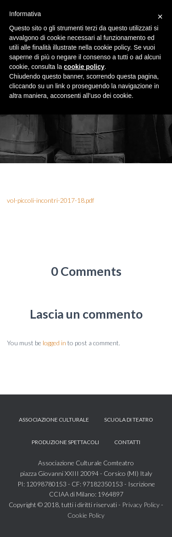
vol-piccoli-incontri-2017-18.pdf (50, 200)
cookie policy (84, 66)
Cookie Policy (86, 515)
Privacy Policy (141, 504)
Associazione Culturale (54, 419)
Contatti (127, 442)
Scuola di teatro (128, 419)
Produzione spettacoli (65, 442)
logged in (54, 343)
